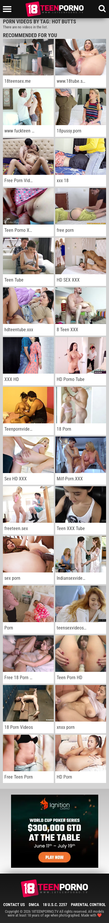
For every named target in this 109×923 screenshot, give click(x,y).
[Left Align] (8, 9)
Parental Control (88, 905)
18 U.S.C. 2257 (55, 905)
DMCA (34, 905)
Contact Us (14, 905)
